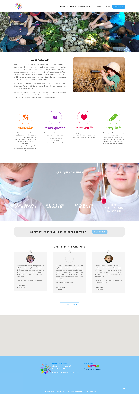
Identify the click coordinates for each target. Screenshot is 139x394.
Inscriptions (118, 6)
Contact (107, 6)
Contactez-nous (69, 305)
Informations (83, 6)
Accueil (62, 6)
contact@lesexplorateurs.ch (68, 372)
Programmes (97, 6)
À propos (70, 6)
